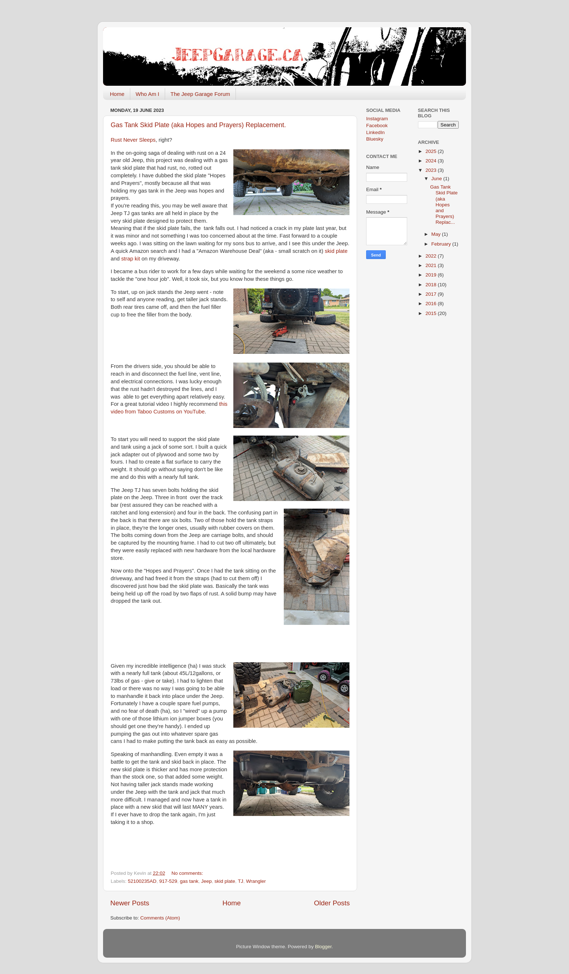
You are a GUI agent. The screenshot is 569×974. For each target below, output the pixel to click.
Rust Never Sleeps (133, 140)
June (437, 178)
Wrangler (256, 881)
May (436, 234)
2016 (431, 303)
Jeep (206, 881)
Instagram (377, 118)
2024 (431, 160)
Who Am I (147, 94)
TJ (240, 881)
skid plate (336, 251)
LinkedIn (375, 132)
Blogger (323, 946)
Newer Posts (129, 903)
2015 (431, 313)
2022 (431, 256)
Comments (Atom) (160, 918)
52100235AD (142, 881)
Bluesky (374, 139)
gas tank (189, 881)
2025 (431, 151)
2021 (431, 265)
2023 (431, 170)
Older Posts (332, 903)
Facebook (377, 125)
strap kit (130, 259)
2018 (431, 284)
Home (117, 94)
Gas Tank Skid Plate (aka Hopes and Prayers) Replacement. (198, 125)
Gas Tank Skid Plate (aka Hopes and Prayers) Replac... (444, 204)
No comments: (187, 873)
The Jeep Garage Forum (200, 94)
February (442, 244)
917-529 (168, 881)
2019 (431, 275)
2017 (431, 294)
